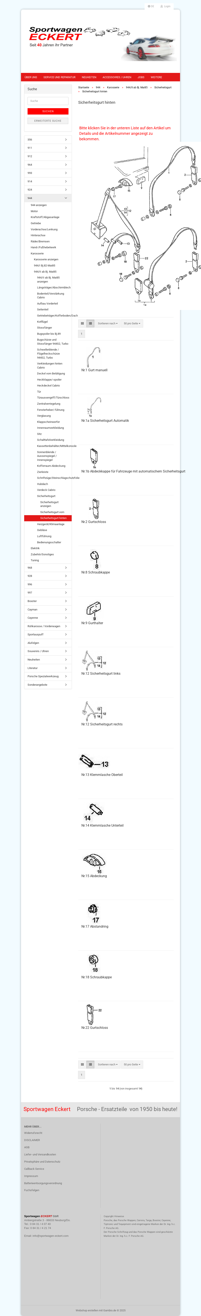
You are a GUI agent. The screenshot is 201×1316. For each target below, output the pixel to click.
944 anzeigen (39, 205)
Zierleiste (42, 472)
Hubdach (42, 484)
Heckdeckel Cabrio (48, 385)
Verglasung (44, 415)
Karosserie (37, 253)
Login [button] (165, 6)
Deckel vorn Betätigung (51, 373)
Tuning (35, 560)
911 (30, 147)
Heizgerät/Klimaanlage (50, 524)
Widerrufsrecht (33, 1132)
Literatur (33, 668)
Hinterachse (38, 235)
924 (30, 189)
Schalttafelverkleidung (50, 439)
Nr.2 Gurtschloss (93, 522)
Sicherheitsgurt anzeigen (49, 504)
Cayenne (33, 617)
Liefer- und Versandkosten (40, 1154)
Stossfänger (44, 327)
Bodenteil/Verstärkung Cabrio (50, 295)
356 (30, 139)
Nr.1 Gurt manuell (94, 370)
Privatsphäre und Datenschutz (42, 1161)
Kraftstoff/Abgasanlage (45, 217)
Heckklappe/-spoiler (49, 379)
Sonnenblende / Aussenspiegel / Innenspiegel (47, 455)
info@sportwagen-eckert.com (50, 1235)
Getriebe (36, 223)
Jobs (141, 77)
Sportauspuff (35, 634)
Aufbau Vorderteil (47, 303)
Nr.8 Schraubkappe (95, 572)
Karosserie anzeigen (46, 259)
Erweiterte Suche (47, 120)
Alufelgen (33, 642)
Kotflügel (42, 321)
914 (30, 181)
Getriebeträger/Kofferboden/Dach (54, 315)
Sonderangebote (37, 684)
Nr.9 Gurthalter (92, 623)
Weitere (156, 77)
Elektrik (35, 548)
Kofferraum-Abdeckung (51, 465)
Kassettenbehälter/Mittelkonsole (54, 446)
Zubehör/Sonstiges (42, 554)
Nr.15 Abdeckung (94, 876)
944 (30, 198)
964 (30, 164)
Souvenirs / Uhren (38, 651)
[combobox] (107, 323)
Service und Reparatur (59, 77)
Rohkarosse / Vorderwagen (44, 626)
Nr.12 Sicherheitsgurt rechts (102, 724)
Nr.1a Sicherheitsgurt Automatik (105, 421)
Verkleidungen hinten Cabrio (49, 365)
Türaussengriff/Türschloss (53, 397)
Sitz (39, 433)
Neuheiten (89, 77)
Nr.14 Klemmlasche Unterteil (102, 825)
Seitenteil (42, 309)
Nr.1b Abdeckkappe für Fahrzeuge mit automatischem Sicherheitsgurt (133, 471)
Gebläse (42, 530)
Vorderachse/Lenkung (44, 229)
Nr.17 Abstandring (94, 926)
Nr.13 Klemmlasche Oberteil (102, 775)
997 (30, 592)
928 (30, 575)
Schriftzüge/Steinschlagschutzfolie (54, 477)
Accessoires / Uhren (117, 77)
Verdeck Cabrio (46, 489)
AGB (26, 1147)
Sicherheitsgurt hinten (53, 518)
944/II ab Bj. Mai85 (45, 271)
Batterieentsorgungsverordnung (43, 1183)
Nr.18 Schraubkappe (96, 977)
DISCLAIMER (32, 1140)
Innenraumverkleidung (50, 427)
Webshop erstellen (87, 1310)
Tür (39, 391)
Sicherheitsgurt (46, 496)
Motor (34, 211)
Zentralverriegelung (48, 403)
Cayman (32, 609)
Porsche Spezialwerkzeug (43, 676)
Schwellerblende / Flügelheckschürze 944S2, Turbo (48, 353)
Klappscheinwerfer (48, 421)
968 (30, 567)
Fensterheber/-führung (50, 409)
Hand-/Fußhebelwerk (43, 247)
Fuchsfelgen (31, 1190)
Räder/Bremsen (40, 241)
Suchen (48, 111)
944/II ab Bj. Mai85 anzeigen (48, 279)
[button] (151, 6)
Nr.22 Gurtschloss (94, 1028)
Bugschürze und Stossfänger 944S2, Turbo (52, 341)
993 (30, 173)
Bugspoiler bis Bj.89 (49, 333)
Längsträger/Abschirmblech (54, 287)
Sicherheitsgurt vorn (52, 512)
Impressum (31, 1176)
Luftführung (44, 536)
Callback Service (34, 1168)
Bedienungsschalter (49, 542)
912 (30, 156)
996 (30, 584)
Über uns (31, 77)
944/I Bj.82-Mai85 (44, 265)
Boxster (32, 601)
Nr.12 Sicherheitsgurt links (100, 674)
